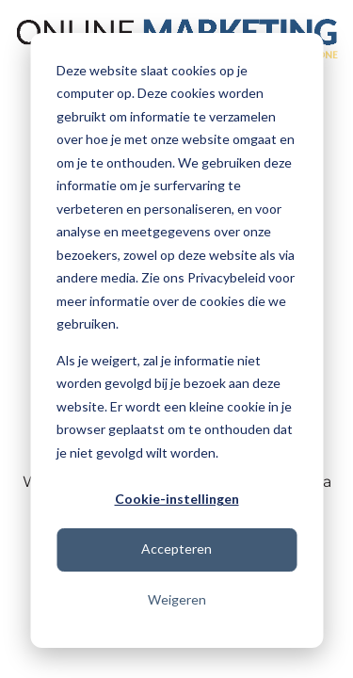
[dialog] (176, 340)
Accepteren (176, 549)
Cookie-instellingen (177, 499)
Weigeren (177, 599)
